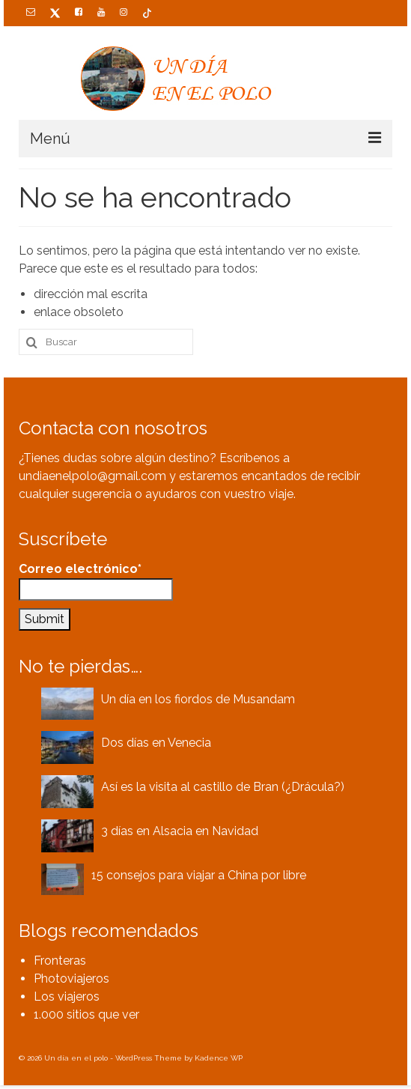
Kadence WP (219, 1058)
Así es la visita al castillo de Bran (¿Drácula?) (222, 787)
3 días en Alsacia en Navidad (179, 831)
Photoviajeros (71, 978)
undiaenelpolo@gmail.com (92, 476)
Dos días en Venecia (156, 742)
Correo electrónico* (96, 581)
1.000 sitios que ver (86, 1014)
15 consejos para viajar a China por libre (198, 875)
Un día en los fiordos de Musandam (198, 699)
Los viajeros (67, 996)
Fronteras (60, 960)
